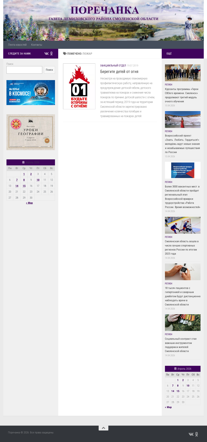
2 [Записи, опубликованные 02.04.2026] (31, 174)
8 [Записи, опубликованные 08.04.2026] (24, 179)
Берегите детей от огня (119, 71)
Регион (168, 84)
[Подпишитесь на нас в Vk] (46, 53)
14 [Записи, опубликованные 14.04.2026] (16, 185)
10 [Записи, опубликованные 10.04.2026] (38, 179)
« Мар (29, 202)
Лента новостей (17, 44)
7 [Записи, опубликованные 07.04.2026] (17, 179)
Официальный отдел (113, 65)
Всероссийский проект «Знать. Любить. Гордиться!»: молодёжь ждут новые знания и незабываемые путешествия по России (182, 144)
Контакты (36, 44)
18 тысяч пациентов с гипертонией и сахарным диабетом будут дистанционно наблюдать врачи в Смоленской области (183, 296)
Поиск (9, 64)
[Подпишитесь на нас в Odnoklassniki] (51, 53)
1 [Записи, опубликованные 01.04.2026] (24, 174)
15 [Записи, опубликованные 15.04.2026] (24, 185)
